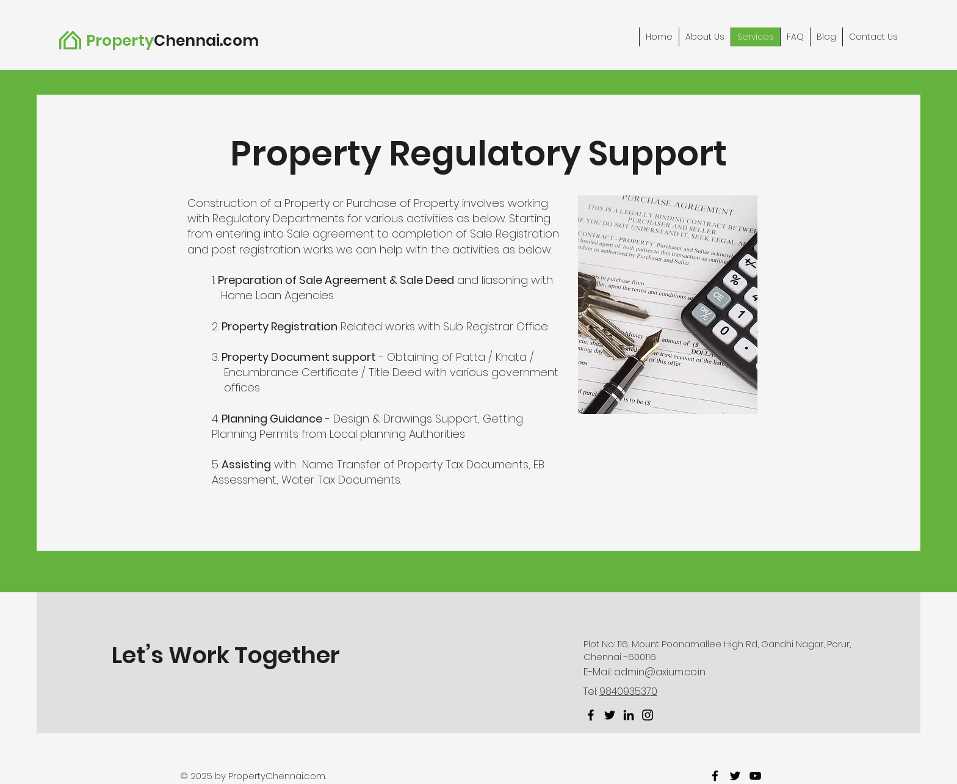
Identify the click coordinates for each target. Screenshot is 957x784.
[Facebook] (590, 715)
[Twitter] (609, 715)
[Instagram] (647, 715)
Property (120, 40)
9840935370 (628, 691)
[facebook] (715, 776)
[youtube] (755, 776)
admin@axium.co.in (660, 672)
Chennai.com (206, 40)
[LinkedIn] (628, 715)
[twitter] (735, 776)
